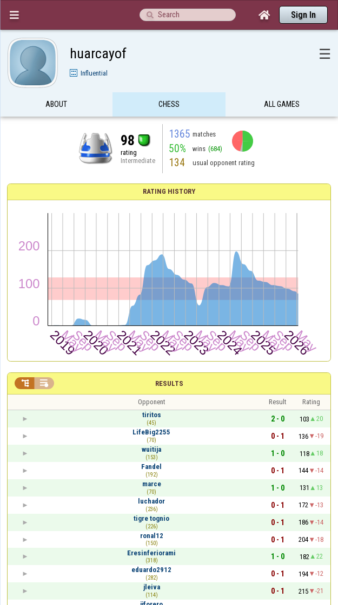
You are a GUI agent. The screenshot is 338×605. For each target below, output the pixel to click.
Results (169, 383)
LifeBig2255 (151, 432)
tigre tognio (151, 518)
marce (151, 484)
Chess (169, 104)
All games (282, 104)
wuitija (151, 449)
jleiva (151, 587)
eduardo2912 (151, 570)
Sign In (303, 15)
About (56, 104)
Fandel (151, 467)
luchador (151, 501)
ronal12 (151, 536)
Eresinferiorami (151, 553)
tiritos (151, 415)
